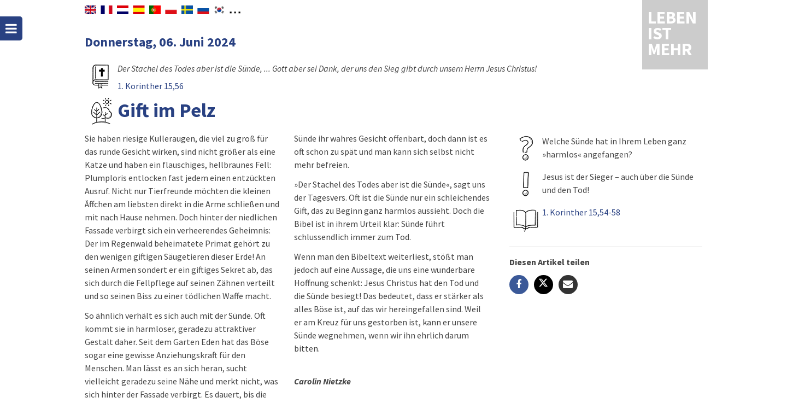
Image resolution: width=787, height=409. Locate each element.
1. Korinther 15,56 (151, 85)
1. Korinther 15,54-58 (581, 212)
